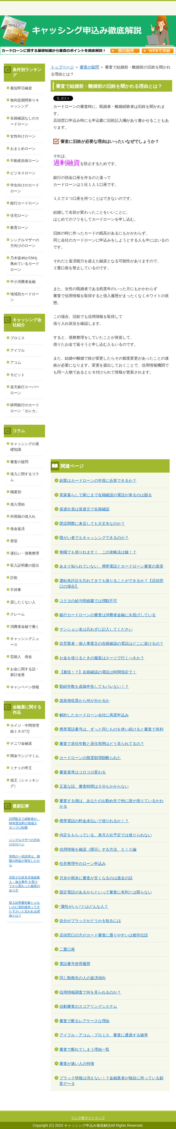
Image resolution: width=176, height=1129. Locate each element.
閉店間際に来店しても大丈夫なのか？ (92, 523)
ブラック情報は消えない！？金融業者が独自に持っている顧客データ (111, 1081)
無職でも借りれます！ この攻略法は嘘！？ (98, 552)
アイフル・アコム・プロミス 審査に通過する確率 (103, 1035)
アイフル (17, 350)
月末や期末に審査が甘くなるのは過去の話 (96, 878)
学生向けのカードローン (24, 188)
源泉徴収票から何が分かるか (84, 700)
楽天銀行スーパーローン (24, 390)
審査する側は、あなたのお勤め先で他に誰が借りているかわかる (111, 803)
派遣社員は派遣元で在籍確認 (84, 509)
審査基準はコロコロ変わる (82, 772)
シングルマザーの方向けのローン (24, 243)
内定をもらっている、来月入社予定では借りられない (105, 835)
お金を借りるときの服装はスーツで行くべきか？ (101, 658)
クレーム (17, 614)
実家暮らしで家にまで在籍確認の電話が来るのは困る (105, 495)
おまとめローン (23, 148)
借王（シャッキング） (24, 783)
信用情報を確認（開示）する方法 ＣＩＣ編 (98, 849)
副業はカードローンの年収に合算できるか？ (98, 480)
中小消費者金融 (23, 282)
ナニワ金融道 (21, 743)
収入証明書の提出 (24, 565)
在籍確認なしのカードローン (24, 121)
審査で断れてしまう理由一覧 (84, 1049)
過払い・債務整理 (24, 553)
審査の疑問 (89, 67)
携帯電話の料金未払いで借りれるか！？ (94, 821)
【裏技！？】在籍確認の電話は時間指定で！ (98, 672)
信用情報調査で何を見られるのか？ (90, 992)
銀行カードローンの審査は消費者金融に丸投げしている (107, 615)
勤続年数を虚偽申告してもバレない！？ (94, 686)
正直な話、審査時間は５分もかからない (94, 786)
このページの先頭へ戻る (154, 1107)
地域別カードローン (24, 297)
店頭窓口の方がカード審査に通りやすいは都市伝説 (103, 935)
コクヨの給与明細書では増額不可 (88, 600)
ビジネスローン (23, 173)
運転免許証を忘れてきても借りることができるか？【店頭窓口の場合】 (111, 583)
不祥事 (15, 590)
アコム (15, 362)
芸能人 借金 (21, 657)
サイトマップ (95, 1118)
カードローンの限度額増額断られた (90, 757)
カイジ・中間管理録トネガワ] (24, 728)
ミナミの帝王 (21, 768)
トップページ (62, 67)
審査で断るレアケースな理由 (84, 1021)
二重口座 (67, 949)
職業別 (15, 492)
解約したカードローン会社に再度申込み (94, 715)
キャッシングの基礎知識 (24, 447)
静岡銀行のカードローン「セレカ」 (24, 408)
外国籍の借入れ (23, 516)
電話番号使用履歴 (74, 963)
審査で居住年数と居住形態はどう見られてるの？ (101, 743)
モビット (17, 375)
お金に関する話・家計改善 (24, 672)
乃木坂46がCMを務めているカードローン (24, 264)
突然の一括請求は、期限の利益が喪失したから (24, 861)
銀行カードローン (24, 203)
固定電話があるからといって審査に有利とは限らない (105, 892)
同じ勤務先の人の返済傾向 (82, 978)
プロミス (17, 338)
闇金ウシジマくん (24, 756)
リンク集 (78, 1118)
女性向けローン (23, 136)
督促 (13, 541)
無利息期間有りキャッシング (24, 103)
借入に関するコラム (24, 477)
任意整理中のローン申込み (82, 863)
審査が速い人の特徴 (76, 1063)
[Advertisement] (111, 418)
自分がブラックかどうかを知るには (90, 920)
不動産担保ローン (24, 161)
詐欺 (13, 578)
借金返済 (17, 529)
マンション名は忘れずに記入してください (96, 629)
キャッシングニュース (24, 642)
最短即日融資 (21, 88)
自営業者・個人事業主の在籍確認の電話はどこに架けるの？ (111, 643)
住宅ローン (19, 215)
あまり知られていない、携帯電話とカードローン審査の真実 (111, 566)
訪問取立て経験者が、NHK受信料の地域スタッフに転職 (24, 823)
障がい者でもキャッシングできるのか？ (94, 537)
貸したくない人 (23, 602)
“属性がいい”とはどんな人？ (83, 906)
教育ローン (19, 227)
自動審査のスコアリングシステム (88, 1006)
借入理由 (17, 504)
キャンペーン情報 (24, 687)
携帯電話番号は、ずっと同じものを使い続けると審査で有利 (111, 729)
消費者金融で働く (24, 626)
